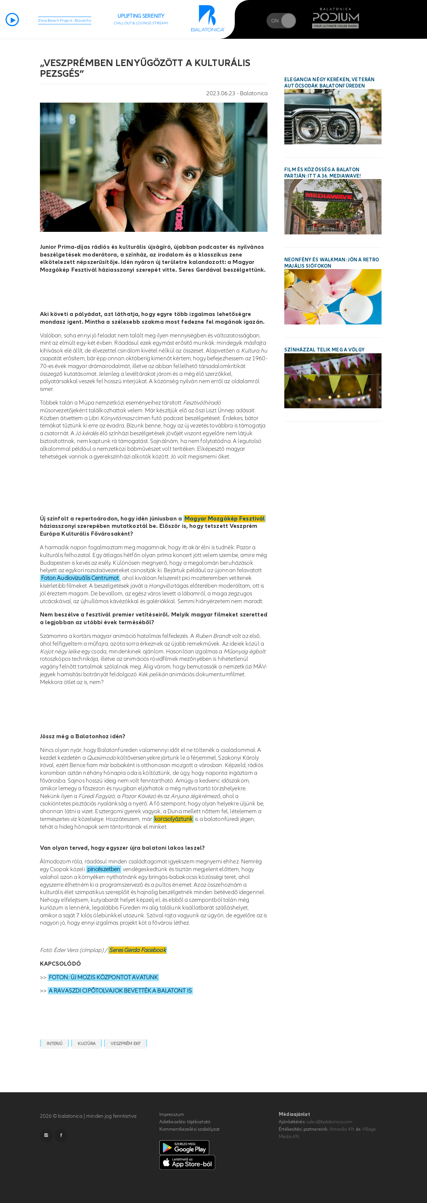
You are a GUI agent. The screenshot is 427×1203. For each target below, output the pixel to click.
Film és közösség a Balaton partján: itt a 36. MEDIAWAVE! (322, 173)
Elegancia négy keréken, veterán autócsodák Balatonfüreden (329, 83)
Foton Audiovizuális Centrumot (80, 578)
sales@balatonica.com (329, 1122)
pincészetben (104, 869)
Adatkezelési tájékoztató (184, 1122)
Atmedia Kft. (342, 1129)
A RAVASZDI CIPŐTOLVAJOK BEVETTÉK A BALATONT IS (120, 990)
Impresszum (171, 1114)
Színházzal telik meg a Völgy (324, 350)
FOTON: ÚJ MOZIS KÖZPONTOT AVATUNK (103, 977)
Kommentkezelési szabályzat (189, 1129)
